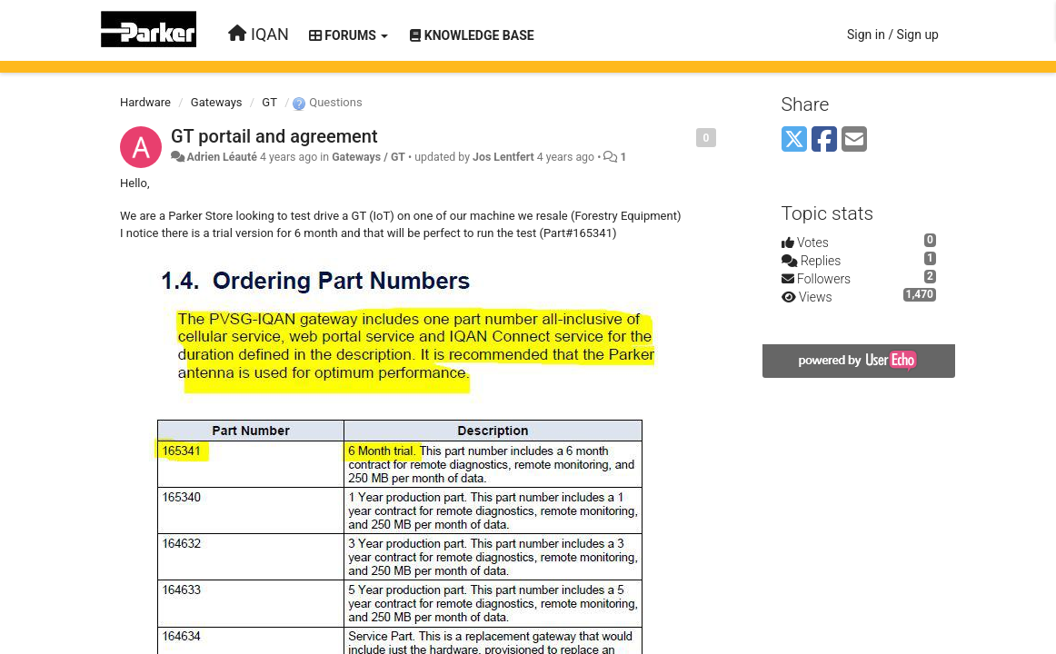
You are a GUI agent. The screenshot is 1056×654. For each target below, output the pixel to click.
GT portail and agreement (274, 136)
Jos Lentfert (503, 157)
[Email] (854, 140)
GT (269, 102)
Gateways (217, 102)
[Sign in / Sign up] (893, 34)
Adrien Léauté (221, 157)
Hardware (145, 102)
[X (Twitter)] (794, 140)
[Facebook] (824, 140)
